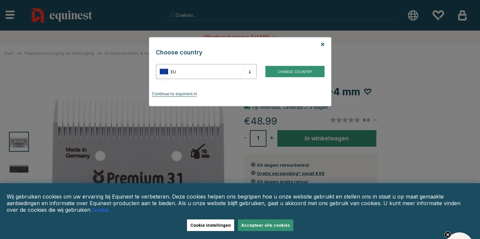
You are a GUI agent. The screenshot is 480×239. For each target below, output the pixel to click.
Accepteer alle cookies (265, 225)
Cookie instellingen (210, 225)
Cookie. (100, 209)
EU (173, 71)
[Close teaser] (447, 234)
